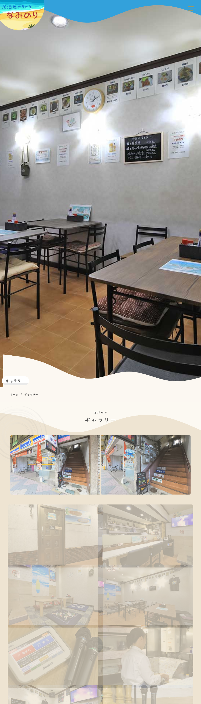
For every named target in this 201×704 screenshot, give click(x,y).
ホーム (14, 394)
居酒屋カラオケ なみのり (24, 12)
